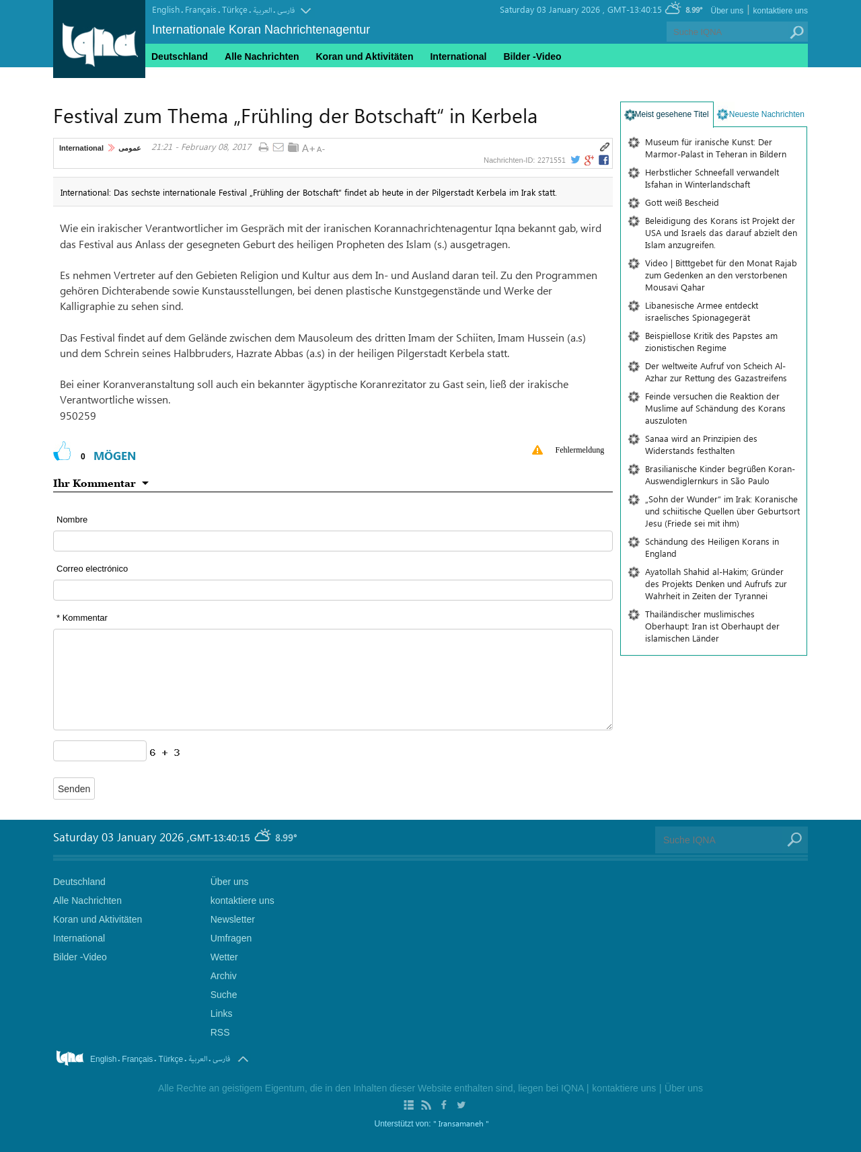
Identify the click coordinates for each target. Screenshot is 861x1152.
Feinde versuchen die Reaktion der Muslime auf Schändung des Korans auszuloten (715, 408)
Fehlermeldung (580, 450)
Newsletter (233, 919)
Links (222, 1013)
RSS (220, 1032)
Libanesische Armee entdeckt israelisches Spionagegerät (701, 311)
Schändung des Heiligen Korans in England (712, 547)
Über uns (726, 10)
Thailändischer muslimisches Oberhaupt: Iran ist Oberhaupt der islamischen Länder (712, 626)
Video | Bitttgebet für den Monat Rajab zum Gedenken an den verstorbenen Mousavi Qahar (721, 275)
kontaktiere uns (780, 10)
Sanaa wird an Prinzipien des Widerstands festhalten (701, 444)
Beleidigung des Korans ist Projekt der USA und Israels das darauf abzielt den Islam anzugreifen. (721, 232)
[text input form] (333, 541)
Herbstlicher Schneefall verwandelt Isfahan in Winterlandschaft (712, 178)
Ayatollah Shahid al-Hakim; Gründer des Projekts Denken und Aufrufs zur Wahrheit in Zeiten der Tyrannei (716, 583)
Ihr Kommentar (94, 483)
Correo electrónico (92, 569)
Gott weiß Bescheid (682, 202)
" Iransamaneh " (461, 1123)
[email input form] (333, 590)
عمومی (129, 148)
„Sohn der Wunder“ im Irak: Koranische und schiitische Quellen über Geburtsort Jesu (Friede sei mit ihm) (722, 511)
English (166, 9)
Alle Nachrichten (262, 56)
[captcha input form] (100, 750)
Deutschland (179, 56)
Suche (224, 994)
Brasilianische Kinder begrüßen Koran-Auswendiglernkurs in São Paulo (720, 474)
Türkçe (235, 9)
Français (201, 9)
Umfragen (231, 938)
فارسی (286, 10)
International (81, 148)
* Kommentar (82, 618)
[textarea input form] (333, 679)
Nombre (72, 519)
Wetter (224, 957)
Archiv (224, 975)
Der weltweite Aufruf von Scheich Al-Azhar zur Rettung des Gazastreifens (716, 371)
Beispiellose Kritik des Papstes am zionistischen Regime (711, 341)
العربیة (262, 10)
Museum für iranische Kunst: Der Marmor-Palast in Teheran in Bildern (715, 147)
